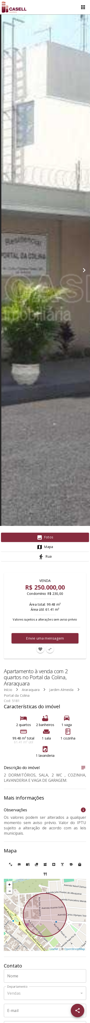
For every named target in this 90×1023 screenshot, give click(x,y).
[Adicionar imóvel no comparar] (50, 649)
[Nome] (45, 976)
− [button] (9, 891)
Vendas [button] (14, 993)
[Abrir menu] (83, 7)
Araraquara (31, 689)
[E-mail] (45, 1010)
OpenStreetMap (74, 949)
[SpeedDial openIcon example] (77, 1010)
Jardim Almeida (61, 689)
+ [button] (9, 884)
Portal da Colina (17, 695)
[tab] (45, 537)
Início (8, 689)
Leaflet (54, 949)
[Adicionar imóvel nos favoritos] (40, 649)
